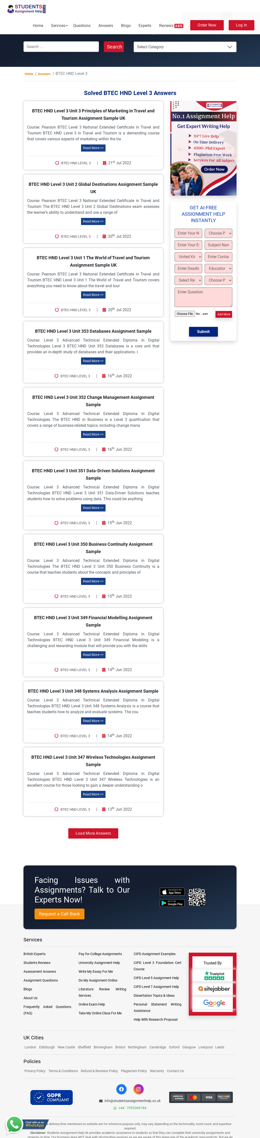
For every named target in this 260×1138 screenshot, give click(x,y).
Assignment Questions (41, 980)
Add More (223, 314)
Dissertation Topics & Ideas (154, 995)
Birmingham (103, 1047)
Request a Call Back (59, 914)
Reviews (171, 25)
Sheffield (84, 1047)
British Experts (35, 954)
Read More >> (93, 148)
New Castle (66, 1047)
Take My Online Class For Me (100, 1013)
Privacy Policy (35, 1071)
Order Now (207, 25)
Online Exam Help (92, 1004)
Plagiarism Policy (134, 1071)
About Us (30, 998)
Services (58, 25)
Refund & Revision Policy (99, 1071)
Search (114, 47)
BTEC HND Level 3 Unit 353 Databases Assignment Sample (93, 331)
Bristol (120, 1047)
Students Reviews (37, 963)
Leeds (219, 1047)
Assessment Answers (40, 971)
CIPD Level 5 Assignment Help (156, 978)
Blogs (126, 25)
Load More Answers (93, 833)
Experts (145, 25)
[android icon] (172, 903)
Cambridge (157, 1047)
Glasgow (189, 1047)
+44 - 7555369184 (130, 1108)
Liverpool (206, 1047)
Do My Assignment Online (98, 980)
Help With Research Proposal (155, 1019)
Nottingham (137, 1047)
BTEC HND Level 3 (76, 163)
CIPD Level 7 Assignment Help (156, 987)
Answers (105, 25)
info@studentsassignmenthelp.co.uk (130, 1101)
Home (38, 25)
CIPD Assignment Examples (155, 954)
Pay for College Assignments (100, 954)
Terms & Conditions (63, 1071)
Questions (82, 25)
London (30, 1047)
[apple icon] (172, 891)
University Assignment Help (99, 963)
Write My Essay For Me (96, 971)
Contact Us (175, 1071)
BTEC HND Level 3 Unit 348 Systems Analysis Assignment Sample (93, 691)
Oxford (174, 1047)
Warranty (157, 1071)
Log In (241, 25)
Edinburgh (47, 1047)
